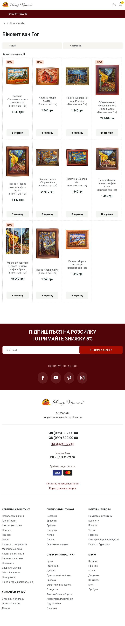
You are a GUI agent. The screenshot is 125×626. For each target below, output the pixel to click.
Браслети (52, 520)
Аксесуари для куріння (60, 599)
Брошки (51, 525)
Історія (92, 570)
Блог (91, 585)
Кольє (50, 535)
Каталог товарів (14, 14)
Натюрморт (8, 577)
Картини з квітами (12, 558)
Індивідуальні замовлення (17, 582)
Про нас (93, 566)
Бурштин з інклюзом (59, 585)
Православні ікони (13, 516)
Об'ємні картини (11, 572)
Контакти (93, 580)
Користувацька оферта (62, 488)
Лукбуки (93, 589)
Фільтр (10, 45)
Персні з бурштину (99, 544)
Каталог (93, 561)
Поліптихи (8, 563)
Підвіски (52, 530)
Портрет (6, 530)
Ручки (50, 561)
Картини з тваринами (14, 544)
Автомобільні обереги (59, 594)
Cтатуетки (52, 589)
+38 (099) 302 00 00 (62, 438)
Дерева (51, 570)
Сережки (52, 516)
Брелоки (51, 580)
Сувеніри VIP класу (13, 599)
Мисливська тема (12, 549)
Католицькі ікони (12, 525)
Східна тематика (11, 568)
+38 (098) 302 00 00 (62, 433)
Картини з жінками (13, 553)
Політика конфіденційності (62, 483)
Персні (51, 539)
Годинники (53, 566)
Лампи (6, 608)
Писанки (52, 608)
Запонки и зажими (58, 544)
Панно (5, 539)
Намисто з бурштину (100, 516)
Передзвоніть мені (62, 444)
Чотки (91, 530)
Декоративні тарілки (59, 575)
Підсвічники (54, 603)
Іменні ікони (9, 520)
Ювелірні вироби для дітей (103, 539)
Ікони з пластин (11, 603)
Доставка (93, 575)
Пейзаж (6, 535)
